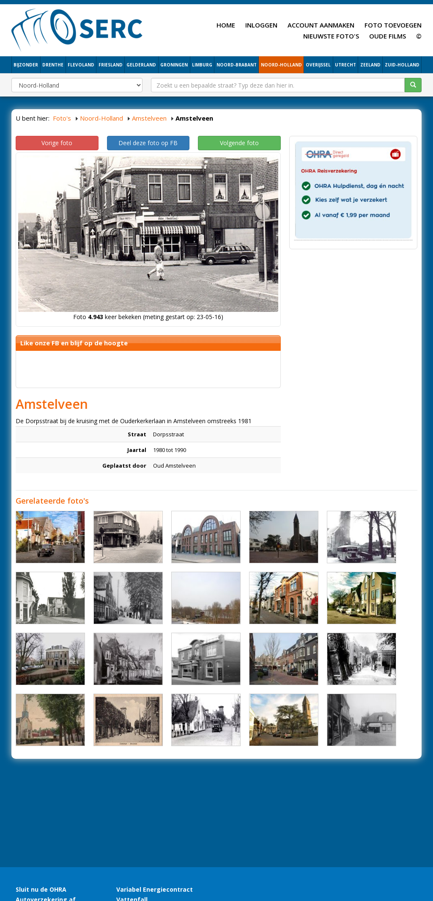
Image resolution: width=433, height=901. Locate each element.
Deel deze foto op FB (148, 143)
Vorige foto (56, 143)
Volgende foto (239, 143)
